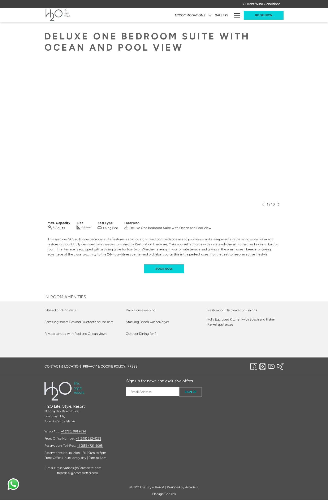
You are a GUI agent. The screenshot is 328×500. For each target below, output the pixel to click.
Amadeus (192, 487)
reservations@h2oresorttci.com (79, 468)
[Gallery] (134, 15)
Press (133, 366)
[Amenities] (220, 15)
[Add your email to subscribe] (152, 391)
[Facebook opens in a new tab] (253, 366)
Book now (263, 15)
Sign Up (191, 392)
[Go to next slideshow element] (278, 204)
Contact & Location (62, 366)
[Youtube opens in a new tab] (271, 366)
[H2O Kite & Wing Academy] (168, 15)
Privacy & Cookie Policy (104, 366)
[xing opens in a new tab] (280, 366)
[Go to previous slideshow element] (263, 204)
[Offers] (200, 15)
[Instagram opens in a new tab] (262, 366)
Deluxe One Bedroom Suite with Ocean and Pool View (170, 228)
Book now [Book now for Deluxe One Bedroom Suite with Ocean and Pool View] (164, 269)
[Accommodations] (103, 15)
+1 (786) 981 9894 (73, 431)
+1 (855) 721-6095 (90, 446)
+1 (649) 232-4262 (88, 438)
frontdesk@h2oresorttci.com (77, 473)
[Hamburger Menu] (235, 15)
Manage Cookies (164, 494)
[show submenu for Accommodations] (123, 15)
